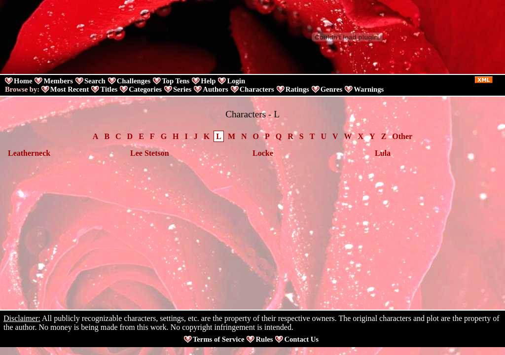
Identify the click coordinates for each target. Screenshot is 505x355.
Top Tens (175, 81)
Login (236, 81)
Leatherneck (29, 153)
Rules (264, 339)
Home (23, 81)
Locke (262, 153)
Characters (257, 89)
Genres (332, 89)
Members (57, 81)
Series (182, 89)
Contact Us (301, 339)
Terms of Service (218, 339)
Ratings (297, 89)
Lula (383, 153)
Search (95, 81)
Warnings (369, 89)
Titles (108, 89)
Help (208, 81)
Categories (145, 89)
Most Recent (69, 89)
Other (402, 136)
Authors (215, 89)
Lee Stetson (149, 153)
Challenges (133, 81)
